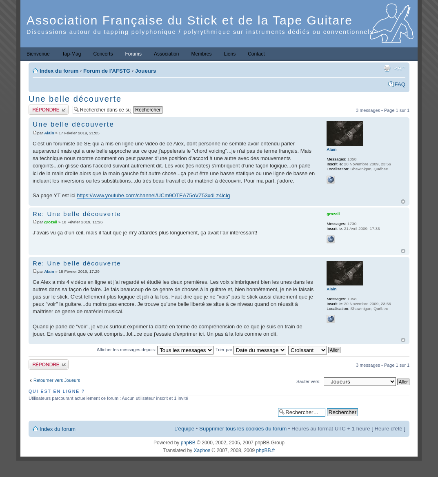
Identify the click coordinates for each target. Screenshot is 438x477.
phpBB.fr (265, 450)
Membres (201, 54)
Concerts (103, 54)
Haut (403, 201)
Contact (256, 54)
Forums (133, 54)
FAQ (400, 84)
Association (166, 54)
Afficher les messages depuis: (155, 349)
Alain (49, 133)
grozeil (50, 222)
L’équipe (184, 429)
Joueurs (145, 71)
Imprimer (386, 68)
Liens (230, 54)
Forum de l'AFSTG (106, 71)
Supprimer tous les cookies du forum (243, 429)
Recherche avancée (383, 412)
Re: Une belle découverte (77, 213)
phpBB (188, 443)
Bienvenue (38, 54)
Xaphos (201, 450)
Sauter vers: (308, 381)
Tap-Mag (71, 54)
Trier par (251, 349)
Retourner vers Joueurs (56, 380)
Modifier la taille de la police (399, 68)
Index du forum (59, 71)
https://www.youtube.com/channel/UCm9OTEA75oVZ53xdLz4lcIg (153, 195)
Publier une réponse (49, 110)
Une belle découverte (75, 98)
